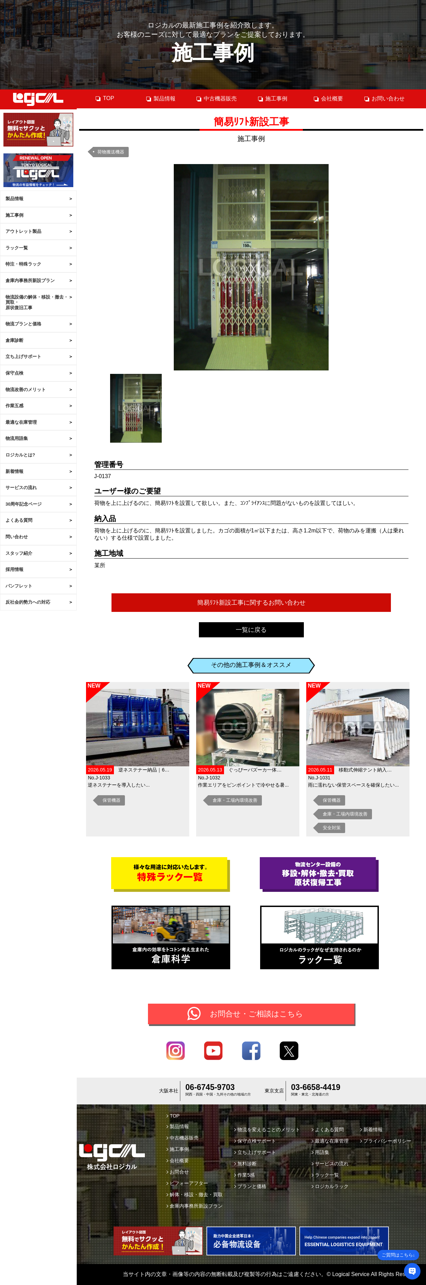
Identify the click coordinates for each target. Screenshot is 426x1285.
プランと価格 (250, 1186)
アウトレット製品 (23, 231)
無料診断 (245, 1163)
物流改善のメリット (26, 389)
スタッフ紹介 (19, 553)
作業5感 (244, 1175)
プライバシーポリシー (386, 1141)
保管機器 (111, 800)
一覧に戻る (251, 629)
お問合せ (178, 1172)
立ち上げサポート (23, 356)
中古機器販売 (216, 99)
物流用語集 (17, 438)
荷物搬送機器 (110, 151)
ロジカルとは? (20, 454)
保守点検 (14, 373)
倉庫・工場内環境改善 (235, 800)
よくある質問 (19, 520)
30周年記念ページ (24, 504)
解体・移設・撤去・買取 (195, 1194)
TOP (104, 98)
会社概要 (328, 99)
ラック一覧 (17, 247)
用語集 (320, 1152)
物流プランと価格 (23, 323)
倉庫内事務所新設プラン (30, 280)
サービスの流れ (21, 487)
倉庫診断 (14, 340)
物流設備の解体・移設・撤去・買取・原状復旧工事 (37, 302)
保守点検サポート (255, 1141)
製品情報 (14, 198)
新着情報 (14, 471)
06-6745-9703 (210, 1087)
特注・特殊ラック (23, 264)
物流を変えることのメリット (267, 1129)
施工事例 (14, 215)
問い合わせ (17, 536)
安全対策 (332, 827)
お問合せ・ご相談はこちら (256, 1013)
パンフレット (19, 585)
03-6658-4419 (315, 1087)
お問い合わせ (384, 99)
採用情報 (14, 569)
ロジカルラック (330, 1186)
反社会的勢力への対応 (28, 602)
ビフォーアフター (187, 1183)
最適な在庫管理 (21, 422)
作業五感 (14, 405)
